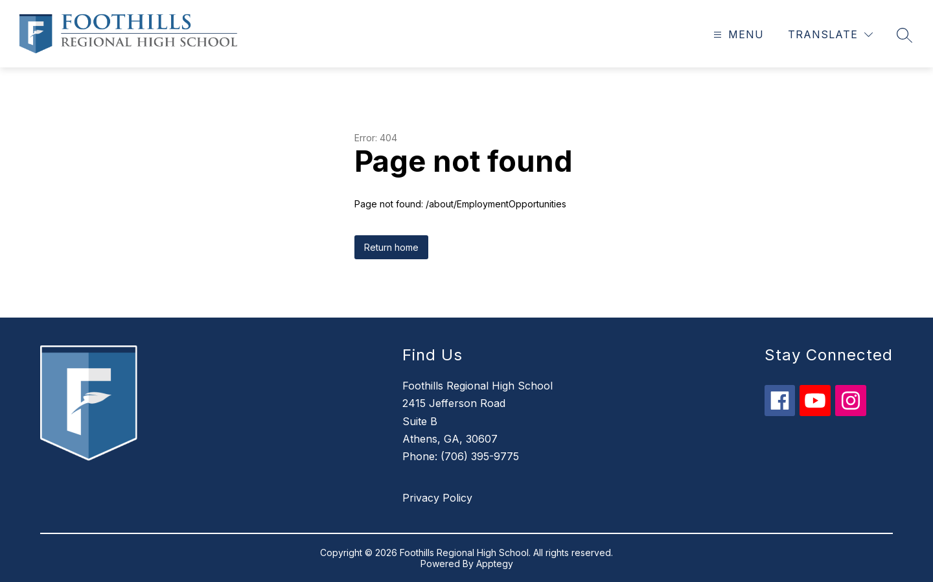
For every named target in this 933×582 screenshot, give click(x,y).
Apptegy (494, 563)
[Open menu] (737, 35)
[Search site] (904, 35)
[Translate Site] (830, 35)
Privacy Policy (437, 497)
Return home (391, 247)
